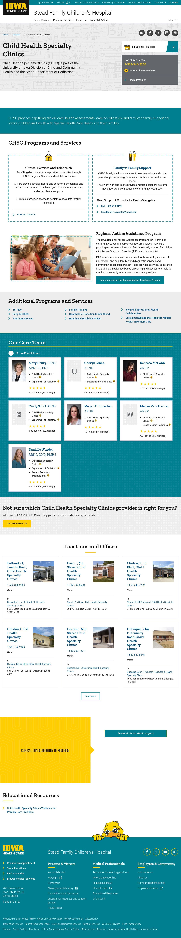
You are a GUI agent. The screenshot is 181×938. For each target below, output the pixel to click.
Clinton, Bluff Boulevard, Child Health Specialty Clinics (150, 604)
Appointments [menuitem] (44, 2)
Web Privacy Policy (73, 918)
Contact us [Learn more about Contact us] (54, 882)
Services (16, 35)
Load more (90, 696)
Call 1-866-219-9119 (111, 206)
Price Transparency (131, 924)
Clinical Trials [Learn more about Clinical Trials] (100, 888)
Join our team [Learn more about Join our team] (145, 872)
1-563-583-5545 (136, 654)
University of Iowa (149, 929)
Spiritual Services (91, 924)
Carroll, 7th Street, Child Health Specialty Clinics (76, 571)
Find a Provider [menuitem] (42, 20)
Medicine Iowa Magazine (93, 929)
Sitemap (7, 929)
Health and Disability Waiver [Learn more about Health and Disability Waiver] (85, 318)
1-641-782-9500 (16, 646)
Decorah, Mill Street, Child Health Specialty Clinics (77, 637)
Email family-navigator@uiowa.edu (118, 212)
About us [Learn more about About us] (142, 877)
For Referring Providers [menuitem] (112, 2)
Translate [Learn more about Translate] (159, 2)
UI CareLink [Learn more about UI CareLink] (99, 898)
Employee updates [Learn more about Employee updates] (148, 888)
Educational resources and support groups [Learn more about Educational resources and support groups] (67, 900)
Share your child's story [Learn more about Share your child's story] (61, 888)
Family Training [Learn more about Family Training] (78, 309)
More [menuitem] (171, 20)
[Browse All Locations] (150, 46)
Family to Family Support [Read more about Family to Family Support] (132, 168)
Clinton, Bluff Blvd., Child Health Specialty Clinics (137, 571)
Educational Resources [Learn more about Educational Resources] (105, 893)
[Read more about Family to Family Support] (132, 156)
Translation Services (13, 924)
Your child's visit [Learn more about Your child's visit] (56, 872)
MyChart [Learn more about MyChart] (53, 877)
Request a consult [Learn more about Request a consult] (102, 882)
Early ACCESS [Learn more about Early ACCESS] (21, 314)
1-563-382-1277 (76, 650)
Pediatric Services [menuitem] (63, 20)
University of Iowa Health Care (123, 929)
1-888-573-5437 (12, 901)
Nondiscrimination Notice (15, 918)
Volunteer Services (111, 924)
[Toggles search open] (173, 2)
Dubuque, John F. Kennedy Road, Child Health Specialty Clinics (138, 639)
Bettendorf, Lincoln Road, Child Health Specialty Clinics (17, 571)
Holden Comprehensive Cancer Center (60, 929)
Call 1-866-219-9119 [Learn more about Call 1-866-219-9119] (17, 523)
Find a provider (15, 873)
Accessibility (91, 918)
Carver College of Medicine (26, 929)
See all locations (16, 868)
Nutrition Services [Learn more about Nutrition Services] (23, 318)
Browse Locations (26, 214)
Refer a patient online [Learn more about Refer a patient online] (104, 877)
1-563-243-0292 (136, 584)
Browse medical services (21, 878)
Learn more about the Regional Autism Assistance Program (130, 280)
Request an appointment (21, 863)
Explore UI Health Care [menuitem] (138, 2)
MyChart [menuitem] (61, 2)
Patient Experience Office (37, 924)
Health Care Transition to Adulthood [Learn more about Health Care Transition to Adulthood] (89, 314)
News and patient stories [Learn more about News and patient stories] (151, 882)
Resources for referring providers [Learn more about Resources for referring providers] (111, 872)
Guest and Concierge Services (66, 924)
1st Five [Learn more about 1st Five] (17, 309)
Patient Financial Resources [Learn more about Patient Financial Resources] (63, 893)
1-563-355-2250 (16, 584)
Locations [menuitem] (81, 20)
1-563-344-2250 (135, 64)
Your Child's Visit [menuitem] (99, 20)
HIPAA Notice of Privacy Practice (46, 918)
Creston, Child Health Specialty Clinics (17, 635)
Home (5, 35)
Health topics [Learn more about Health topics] (55, 907)
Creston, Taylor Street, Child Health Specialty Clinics (29, 666)
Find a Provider (137, 79)
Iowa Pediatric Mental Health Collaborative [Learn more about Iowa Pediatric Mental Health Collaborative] (142, 311)
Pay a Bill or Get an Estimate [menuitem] (87, 2)
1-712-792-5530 (76, 584)
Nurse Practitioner (28, 353)
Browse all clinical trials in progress (136, 733)
